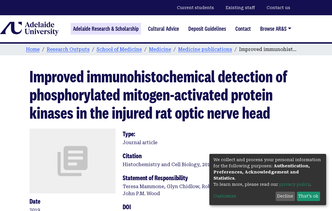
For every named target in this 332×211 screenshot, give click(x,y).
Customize (224, 196)
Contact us (278, 7)
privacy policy (294, 184)
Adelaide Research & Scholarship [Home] (106, 28)
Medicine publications (205, 49)
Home (33, 49)
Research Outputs (68, 49)
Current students (195, 7)
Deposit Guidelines (207, 28)
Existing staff (240, 7)
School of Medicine (119, 49)
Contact (243, 28)
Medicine (160, 49)
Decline (285, 196)
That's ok (308, 196)
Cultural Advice (163, 28)
